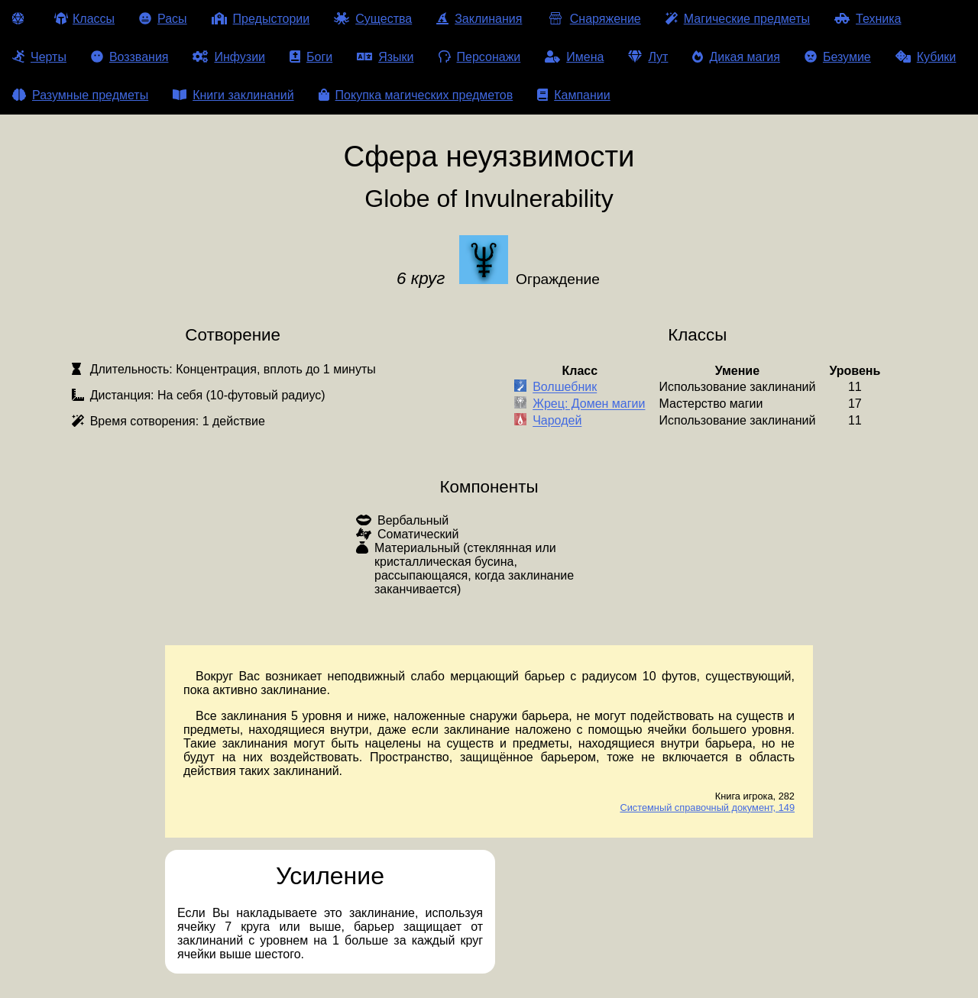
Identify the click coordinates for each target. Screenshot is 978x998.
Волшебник (565, 387)
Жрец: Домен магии (589, 404)
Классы (84, 18)
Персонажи (480, 56)
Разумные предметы (80, 95)
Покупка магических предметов (416, 95)
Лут (648, 56)
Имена (574, 56)
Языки (385, 56)
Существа (373, 18)
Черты (39, 56)
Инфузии (229, 56)
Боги (311, 56)
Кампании (573, 95)
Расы (163, 18)
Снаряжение (593, 18)
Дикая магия (735, 56)
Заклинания (479, 18)
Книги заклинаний (233, 95)
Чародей (557, 421)
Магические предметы (737, 18)
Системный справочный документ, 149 (707, 807)
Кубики (926, 56)
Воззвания (130, 56)
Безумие (838, 56)
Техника (867, 18)
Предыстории (261, 18)
